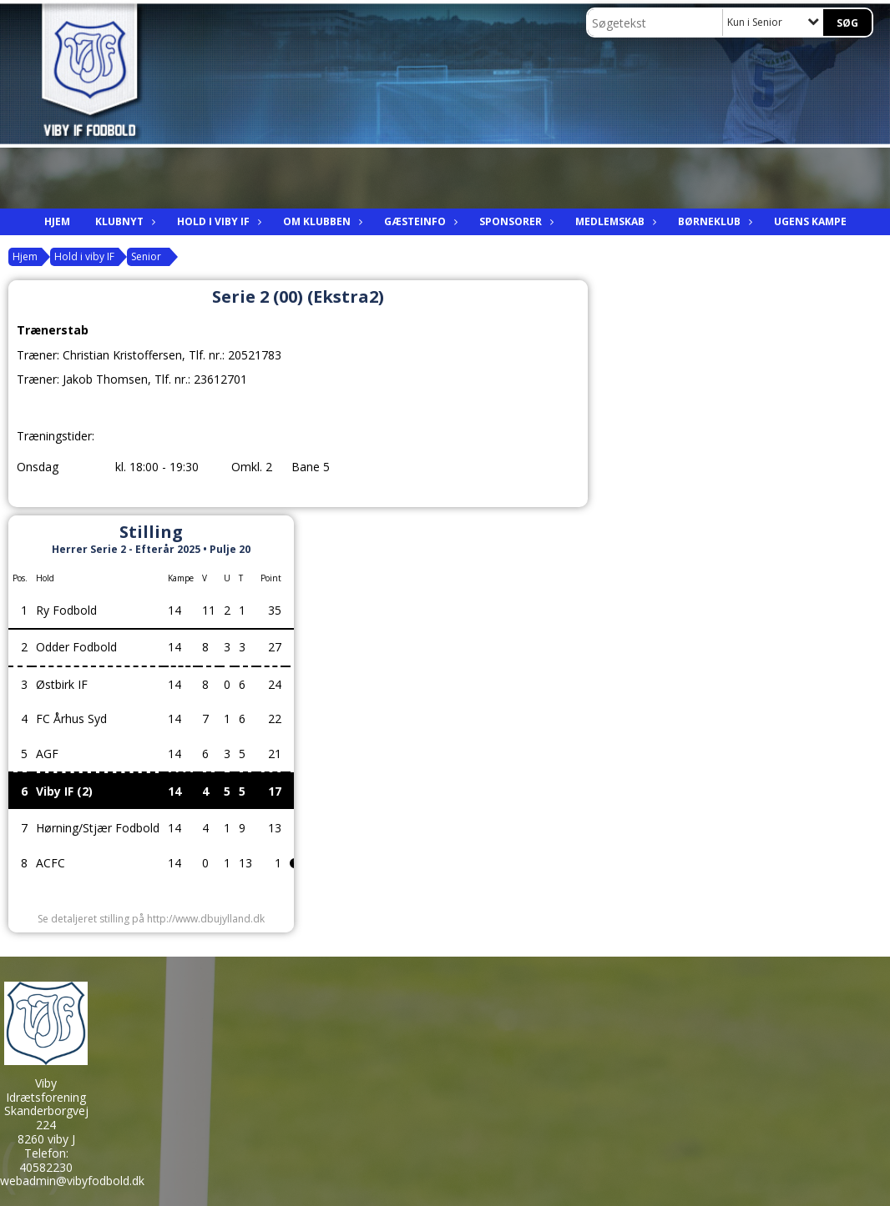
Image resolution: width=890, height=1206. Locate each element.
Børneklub (713, 221)
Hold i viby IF (217, 221)
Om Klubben (321, 221)
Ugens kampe (810, 221)
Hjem (57, 221)
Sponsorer (514, 221)
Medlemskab (614, 221)
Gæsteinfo (419, 221)
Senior (146, 256)
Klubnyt (123, 221)
